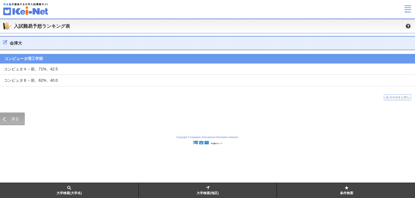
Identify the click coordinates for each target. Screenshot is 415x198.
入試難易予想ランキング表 (42, 26)
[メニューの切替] (407, 9)
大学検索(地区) (208, 193)
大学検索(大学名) (69, 193)
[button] (408, 26)
